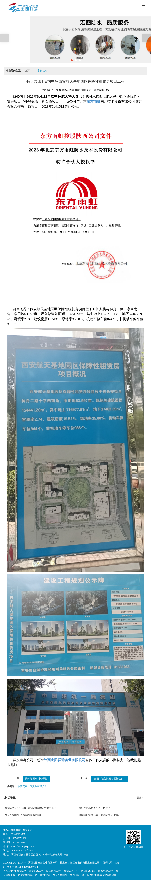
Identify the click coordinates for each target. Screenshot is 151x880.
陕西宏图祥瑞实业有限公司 (32, 786)
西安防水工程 (36, 870)
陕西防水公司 (88, 870)
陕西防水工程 (53, 870)
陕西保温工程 (77, 874)
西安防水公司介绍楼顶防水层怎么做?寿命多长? (30, 807)
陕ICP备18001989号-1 (26, 866)
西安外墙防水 (60, 874)
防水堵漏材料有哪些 (36, 778)
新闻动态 (42, 70)
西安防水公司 (71, 870)
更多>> (140, 797)
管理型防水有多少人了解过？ (94, 807)
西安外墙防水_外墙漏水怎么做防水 (23, 815)
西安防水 (21, 870)
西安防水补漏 (42, 874)
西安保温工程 (105, 870)
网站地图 (107, 862)
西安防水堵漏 (25, 874)
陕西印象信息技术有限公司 (85, 862)
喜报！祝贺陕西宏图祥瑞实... (109, 778)
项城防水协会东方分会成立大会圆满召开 (101, 815)
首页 (27, 70)
